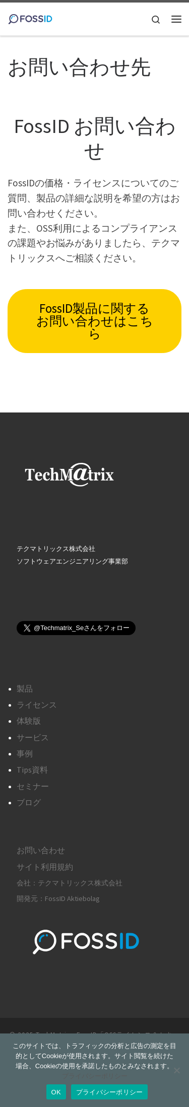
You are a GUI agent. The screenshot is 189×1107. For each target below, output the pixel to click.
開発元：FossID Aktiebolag (58, 898)
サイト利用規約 (45, 867)
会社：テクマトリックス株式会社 (69, 882)
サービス (33, 737)
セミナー (33, 786)
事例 (25, 753)
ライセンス (37, 705)
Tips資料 (32, 770)
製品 (25, 688)
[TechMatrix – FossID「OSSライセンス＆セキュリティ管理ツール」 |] (30, 18)
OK (56, 1092)
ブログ (29, 802)
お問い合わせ (41, 850)
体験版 (29, 721)
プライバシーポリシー (95, 1076)
